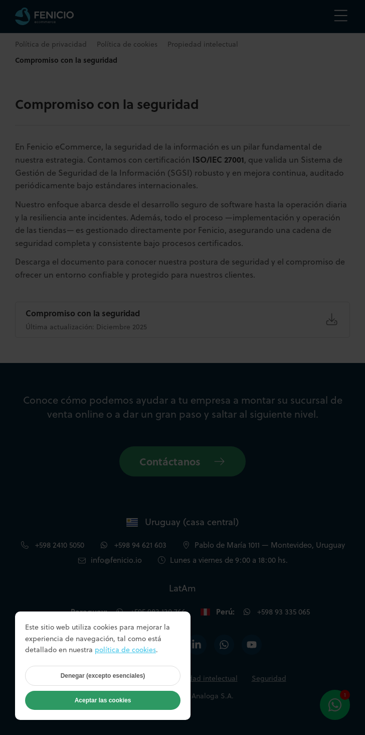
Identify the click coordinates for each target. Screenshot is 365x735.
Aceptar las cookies (103, 700)
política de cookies (125, 650)
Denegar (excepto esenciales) (103, 675)
